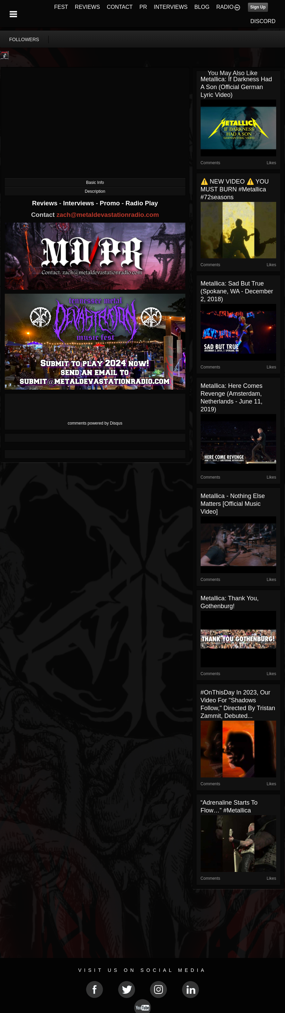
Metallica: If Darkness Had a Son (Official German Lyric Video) (236, 87)
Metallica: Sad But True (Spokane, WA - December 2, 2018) (237, 291)
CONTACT (120, 7)
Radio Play (141, 203)
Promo (110, 203)
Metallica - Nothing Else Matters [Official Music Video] (233, 504)
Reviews (45, 203)
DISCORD (262, 21)
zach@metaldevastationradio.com (107, 214)
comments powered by (95, 423)
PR (143, 7)
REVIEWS (87, 7)
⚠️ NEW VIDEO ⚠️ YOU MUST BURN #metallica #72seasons (235, 189)
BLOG (202, 7)
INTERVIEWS (170, 7)
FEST (61, 7)
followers (24, 39)
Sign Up (258, 7)
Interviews (79, 203)
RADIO (225, 7)
